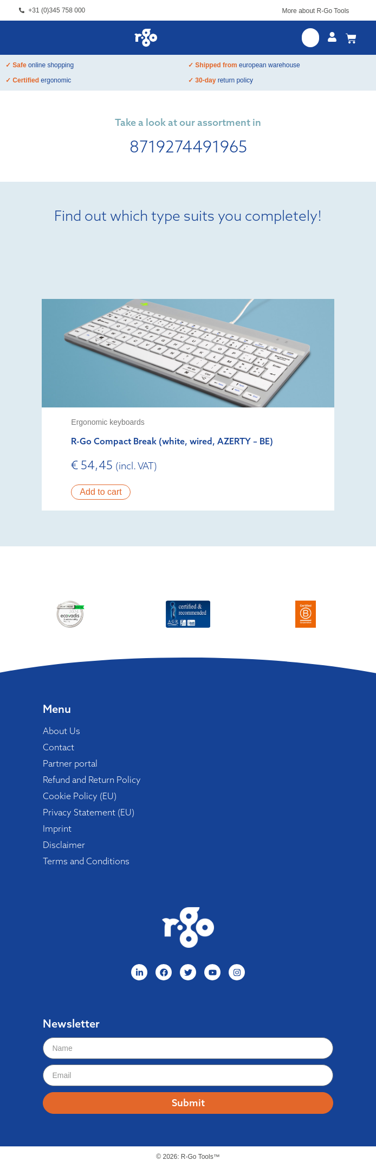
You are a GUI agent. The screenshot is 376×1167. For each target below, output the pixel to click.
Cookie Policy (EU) (79, 795)
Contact (58, 747)
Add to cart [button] (100, 491)
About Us (61, 730)
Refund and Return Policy (92, 779)
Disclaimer (64, 844)
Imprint (57, 828)
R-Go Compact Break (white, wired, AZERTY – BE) (172, 441)
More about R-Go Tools (315, 11)
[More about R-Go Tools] (354, 12)
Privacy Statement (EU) (88, 812)
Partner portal (70, 763)
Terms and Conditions (86, 861)
